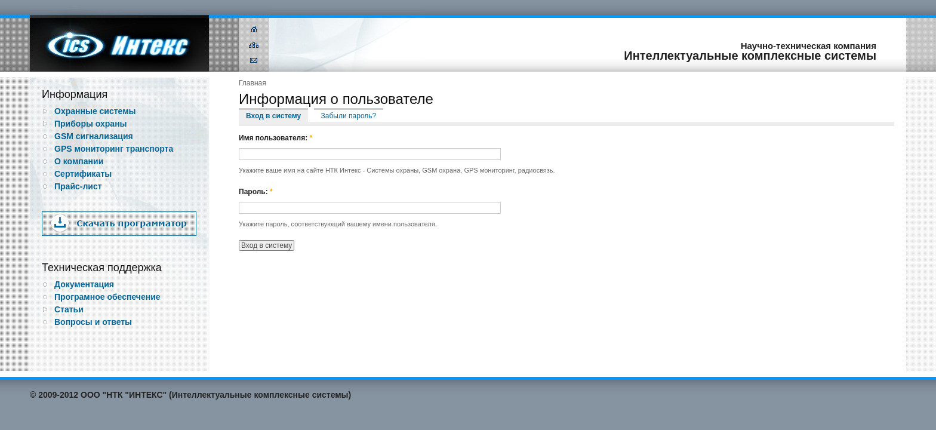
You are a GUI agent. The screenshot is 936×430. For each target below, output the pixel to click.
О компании (78, 161)
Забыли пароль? (349, 116)
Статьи (69, 309)
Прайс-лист (78, 186)
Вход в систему (273, 116)
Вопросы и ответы (93, 322)
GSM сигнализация (93, 136)
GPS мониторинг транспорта (113, 148)
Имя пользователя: (275, 138)
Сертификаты (83, 174)
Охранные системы (95, 111)
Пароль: (256, 192)
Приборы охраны (90, 123)
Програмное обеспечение (107, 297)
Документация (84, 284)
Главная (252, 83)
